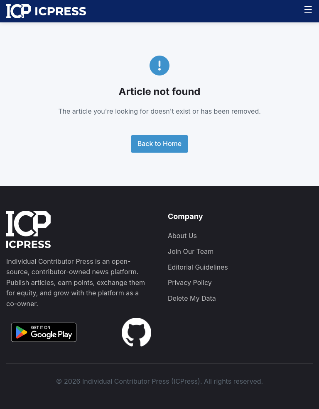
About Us (182, 235)
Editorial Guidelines (198, 267)
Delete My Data (192, 298)
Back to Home (159, 143)
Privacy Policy (190, 282)
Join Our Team (190, 251)
